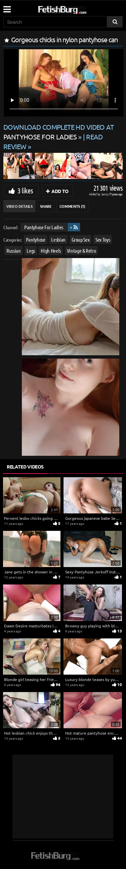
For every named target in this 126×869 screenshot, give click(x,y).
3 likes (25, 190)
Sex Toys (102, 239)
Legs (31, 250)
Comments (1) (72, 206)
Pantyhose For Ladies (43, 227)
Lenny (105, 193)
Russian (13, 250)
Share (45, 206)
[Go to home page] (75, 8)
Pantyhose (35, 239)
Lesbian (58, 239)
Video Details (19, 206)
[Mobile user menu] (6, 7)
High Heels (51, 250)
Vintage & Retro (81, 250)
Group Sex (81, 239)
